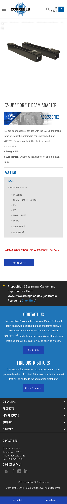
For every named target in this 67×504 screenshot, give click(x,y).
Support (34, 422)
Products (34, 408)
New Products (34, 415)
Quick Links (34, 401)
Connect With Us (12, 464)
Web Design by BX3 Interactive (33, 482)
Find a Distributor (33, 388)
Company (34, 429)
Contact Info (10, 440)
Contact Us (33, 350)
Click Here (28, 300)
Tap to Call (17, 500)
